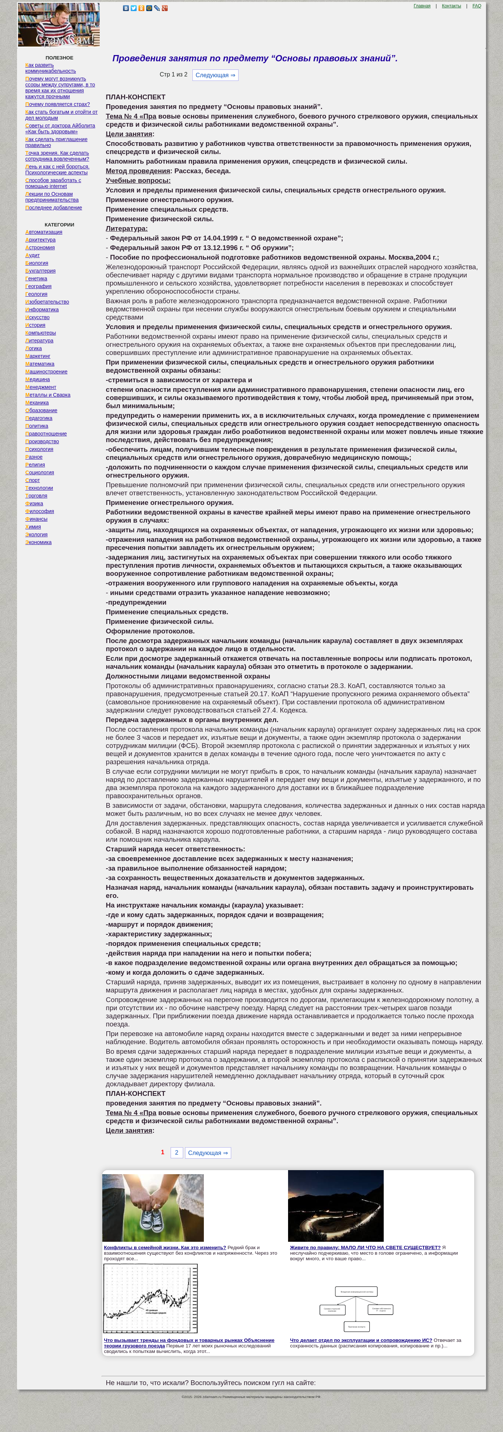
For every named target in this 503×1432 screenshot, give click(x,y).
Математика (40, 364)
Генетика (36, 278)
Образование (41, 410)
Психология (39, 449)
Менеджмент (41, 387)
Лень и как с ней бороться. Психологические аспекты (57, 169)
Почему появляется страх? (57, 104)
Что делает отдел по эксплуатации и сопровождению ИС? (361, 1340)
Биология (36, 263)
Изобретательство (47, 302)
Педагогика (38, 418)
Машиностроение (46, 372)
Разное (34, 457)
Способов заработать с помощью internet (53, 183)
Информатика (42, 309)
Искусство (37, 317)
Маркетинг (38, 356)
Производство (42, 441)
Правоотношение (46, 434)
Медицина (37, 379)
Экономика (38, 542)
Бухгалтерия (40, 271)
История (35, 325)
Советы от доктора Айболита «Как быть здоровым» (60, 128)
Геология (36, 294)
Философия (39, 511)
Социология (39, 472)
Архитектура (40, 240)
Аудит (32, 255)
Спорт (32, 480)
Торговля (36, 496)
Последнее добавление (53, 208)
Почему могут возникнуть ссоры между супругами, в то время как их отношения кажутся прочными (60, 87)
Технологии (39, 488)
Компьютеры (40, 333)
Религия (35, 465)
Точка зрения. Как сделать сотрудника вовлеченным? (57, 156)
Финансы (36, 519)
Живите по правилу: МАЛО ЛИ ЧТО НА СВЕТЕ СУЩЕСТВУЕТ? (365, 1247)
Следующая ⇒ (215, 75)
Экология (36, 534)
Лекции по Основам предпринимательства (52, 197)
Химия (33, 527)
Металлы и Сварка (48, 395)
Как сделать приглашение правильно (56, 142)
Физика (34, 503)
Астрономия (40, 247)
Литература (39, 341)
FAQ (476, 5)
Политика (36, 426)
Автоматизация (43, 232)
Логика (33, 348)
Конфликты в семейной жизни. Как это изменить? (165, 1247)
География (38, 286)
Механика (37, 403)
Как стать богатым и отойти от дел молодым (61, 115)
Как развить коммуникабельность (50, 68)
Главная (422, 5)
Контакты (451, 5)
